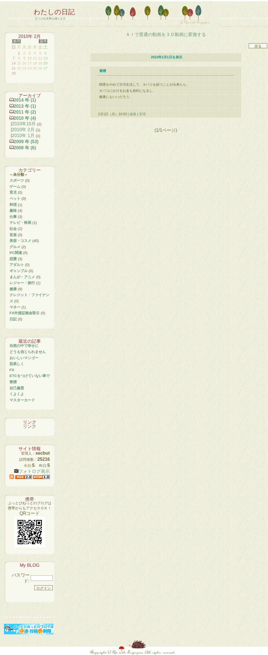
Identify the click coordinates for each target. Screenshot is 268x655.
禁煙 (122, 85)
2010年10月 (24, 123)
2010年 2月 (23, 129)
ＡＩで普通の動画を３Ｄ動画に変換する (166, 34)
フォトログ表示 (32, 471)
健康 (133, 114)
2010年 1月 (23, 135)
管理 (142, 114)
